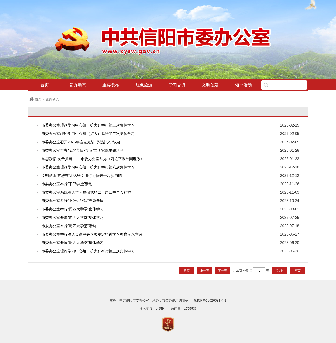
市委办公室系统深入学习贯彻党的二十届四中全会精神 (86, 192)
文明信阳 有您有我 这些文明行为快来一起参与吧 (82, 176)
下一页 (222, 270)
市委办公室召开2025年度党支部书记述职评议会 (81, 142)
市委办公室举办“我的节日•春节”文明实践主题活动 (83, 150)
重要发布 (110, 85)
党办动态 (77, 85)
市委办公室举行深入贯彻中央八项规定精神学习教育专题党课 (92, 234)
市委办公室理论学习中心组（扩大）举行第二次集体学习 (88, 134)
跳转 (279, 270)
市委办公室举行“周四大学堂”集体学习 (73, 209)
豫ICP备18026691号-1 (210, 300)
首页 (44, 85)
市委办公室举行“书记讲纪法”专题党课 (73, 201)
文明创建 (210, 85)
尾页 (297, 270)
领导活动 (243, 85)
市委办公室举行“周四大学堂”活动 (69, 226)
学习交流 (177, 85)
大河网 (160, 308)
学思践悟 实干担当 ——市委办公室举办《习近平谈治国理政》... (94, 159)
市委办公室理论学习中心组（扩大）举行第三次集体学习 (88, 125)
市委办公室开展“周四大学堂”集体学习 (73, 218)
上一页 (204, 270)
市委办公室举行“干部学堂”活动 (67, 184)
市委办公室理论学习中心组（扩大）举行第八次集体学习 (88, 167)
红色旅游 (144, 85)
